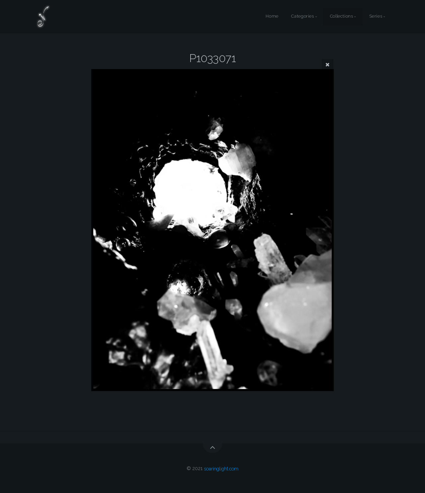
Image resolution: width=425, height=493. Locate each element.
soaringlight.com (221, 468)
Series (375, 16)
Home (272, 16)
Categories (302, 16)
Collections (341, 16)
